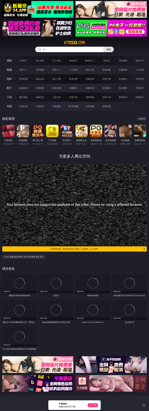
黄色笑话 (123, 97)
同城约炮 (23, 106)
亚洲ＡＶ (23, 69)
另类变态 (140, 78)
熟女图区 (123, 88)
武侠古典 (73, 97)
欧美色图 (57, 88)
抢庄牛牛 (140, 60)
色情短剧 (106, 106)
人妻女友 (57, 97)
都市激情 (23, 97)
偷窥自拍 (23, 88)
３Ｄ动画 (73, 69)
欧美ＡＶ (57, 69)
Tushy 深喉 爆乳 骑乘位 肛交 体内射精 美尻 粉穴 (24, 256)
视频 (9, 69)
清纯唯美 (106, 88)
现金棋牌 (123, 60)
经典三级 (106, 78)
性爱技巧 (140, 97)
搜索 (108, 49)
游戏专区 (73, 60)
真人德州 (40, 60)
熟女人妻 (90, 69)
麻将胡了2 (90, 60)
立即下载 (92, 405)
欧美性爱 (73, 78)
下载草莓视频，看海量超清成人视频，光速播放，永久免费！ (97, 249)
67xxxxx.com (74, 42)
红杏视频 (90, 106)
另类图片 (140, 88)
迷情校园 (90, 97)
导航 (9, 106)
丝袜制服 (106, 69)
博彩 (9, 60)
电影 (9, 79)
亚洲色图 (40, 88)
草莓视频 (57, 106)
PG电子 (23, 60)
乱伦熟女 (123, 78)
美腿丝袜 (90, 88)
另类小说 (106, 97)
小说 (9, 97)
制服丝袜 (90, 78)
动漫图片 (73, 88)
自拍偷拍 (40, 69)
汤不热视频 (73, 106)
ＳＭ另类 (140, 69)
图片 (9, 88)
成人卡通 (57, 78)
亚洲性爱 (23, 78)
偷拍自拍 (40, 78)
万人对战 (57, 60)
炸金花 (106, 60)
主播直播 (123, 69)
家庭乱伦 (40, 97)
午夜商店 (40, 106)
